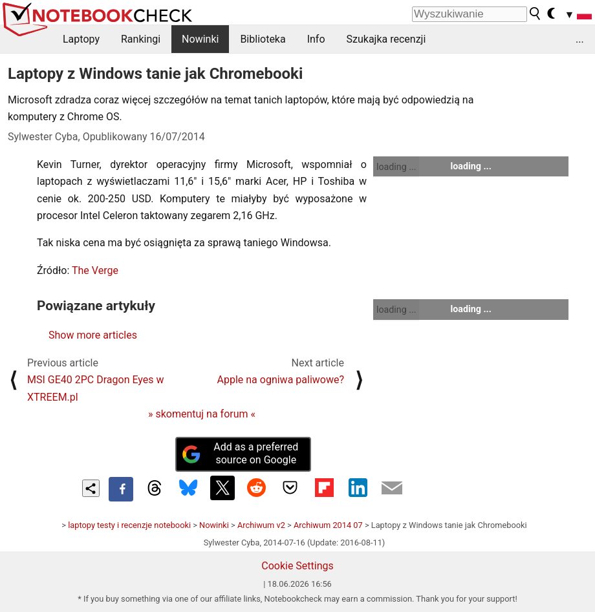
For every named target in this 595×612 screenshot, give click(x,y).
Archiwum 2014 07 (328, 525)
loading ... (396, 167)
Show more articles (93, 335)
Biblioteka (262, 39)
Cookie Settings (297, 566)
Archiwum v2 (261, 525)
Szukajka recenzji (386, 39)
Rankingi (140, 39)
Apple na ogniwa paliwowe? (280, 380)
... (580, 39)
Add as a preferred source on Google (240, 454)
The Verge (95, 270)
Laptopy (81, 39)
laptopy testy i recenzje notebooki (129, 525)
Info (316, 39)
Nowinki (200, 39)
